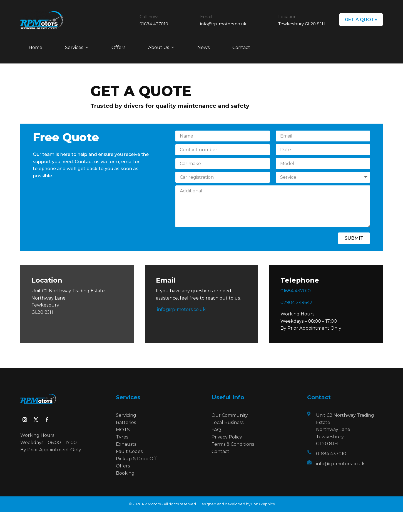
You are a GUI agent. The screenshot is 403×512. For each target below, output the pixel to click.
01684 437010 (154, 23)
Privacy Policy (227, 437)
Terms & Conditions (233, 444)
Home (35, 47)
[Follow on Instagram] (24, 419)
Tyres (122, 437)
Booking (125, 473)
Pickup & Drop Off (136, 458)
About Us (158, 47)
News (203, 47)
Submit (354, 238)
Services (74, 47)
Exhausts (126, 444)
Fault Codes (129, 451)
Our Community (230, 415)
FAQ (216, 429)
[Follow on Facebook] (47, 419)
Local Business (227, 422)
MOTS (123, 429)
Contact (241, 47)
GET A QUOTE (361, 19)
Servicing (126, 415)
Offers (118, 47)
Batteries (126, 422)
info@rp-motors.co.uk (223, 23)
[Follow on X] (35, 419)
